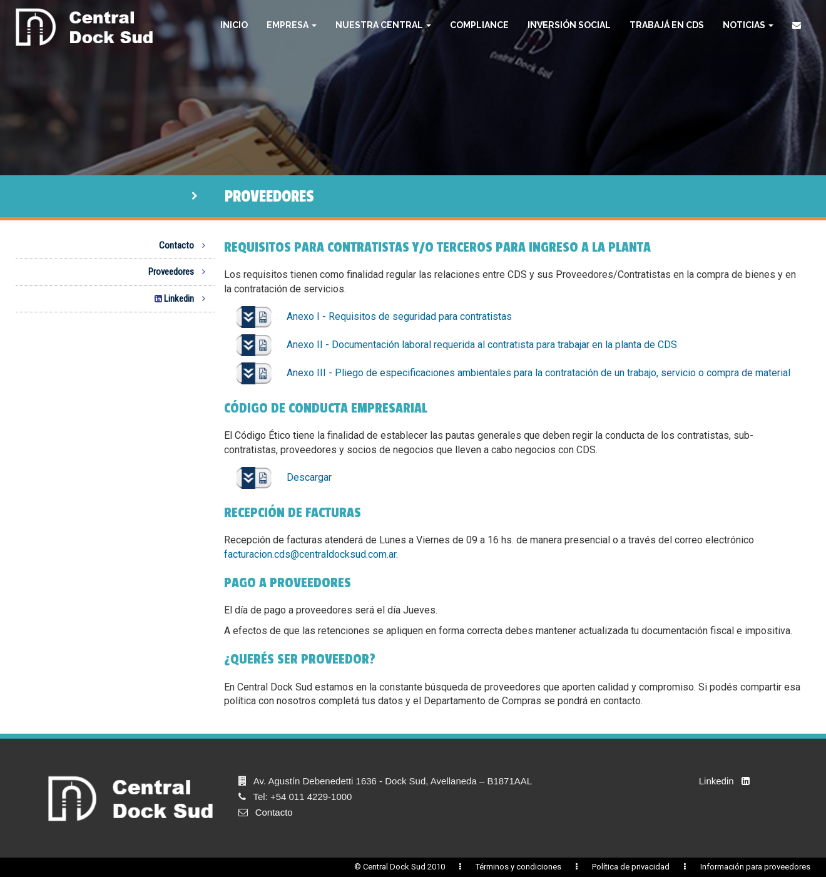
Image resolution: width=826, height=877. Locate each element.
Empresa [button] (292, 25)
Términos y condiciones (518, 866)
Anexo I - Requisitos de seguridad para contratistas (374, 316)
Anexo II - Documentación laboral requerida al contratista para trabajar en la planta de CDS (457, 345)
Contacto (182, 245)
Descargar (284, 477)
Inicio (234, 25)
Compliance (479, 25)
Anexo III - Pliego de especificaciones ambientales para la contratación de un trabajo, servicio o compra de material (514, 373)
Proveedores (176, 271)
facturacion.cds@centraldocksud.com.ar (310, 554)
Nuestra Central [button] (383, 25)
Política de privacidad (631, 866)
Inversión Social (569, 25)
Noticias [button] (748, 25)
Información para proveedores (755, 866)
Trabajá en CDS (667, 25)
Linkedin (176, 298)
